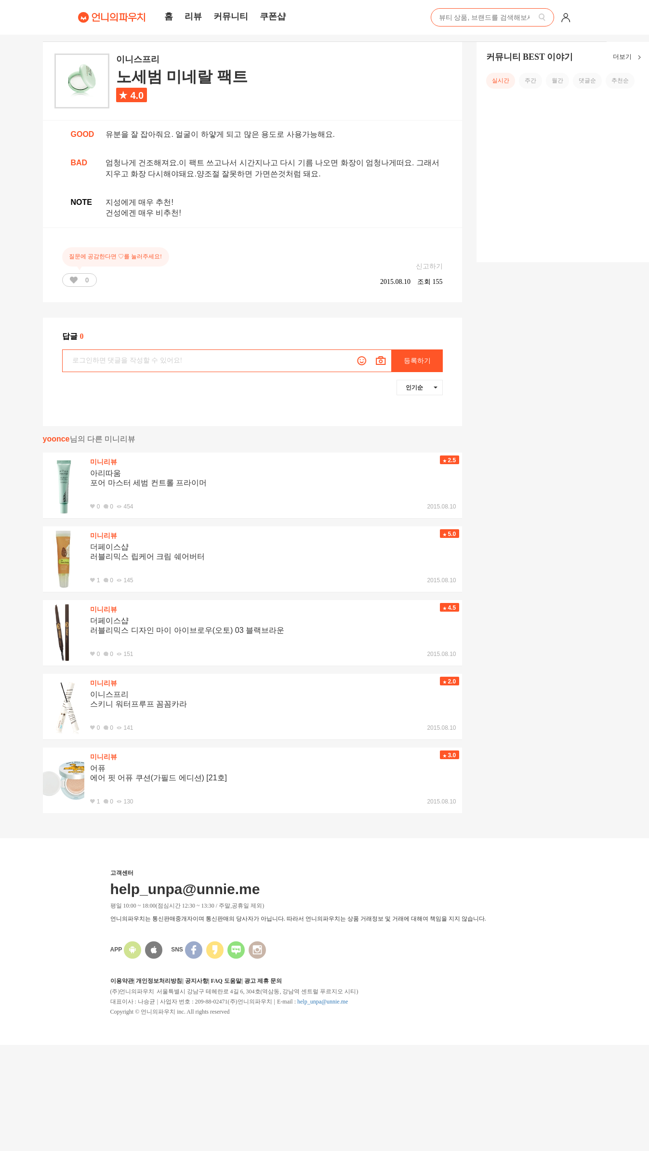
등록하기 (417, 360)
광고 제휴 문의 (263, 980)
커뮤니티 (230, 16)
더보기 (629, 57)
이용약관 (121, 980)
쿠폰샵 (273, 16)
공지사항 (196, 980)
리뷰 (193, 16)
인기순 (421, 387)
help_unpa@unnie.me (322, 1001)
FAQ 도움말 (226, 980)
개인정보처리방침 (159, 980)
